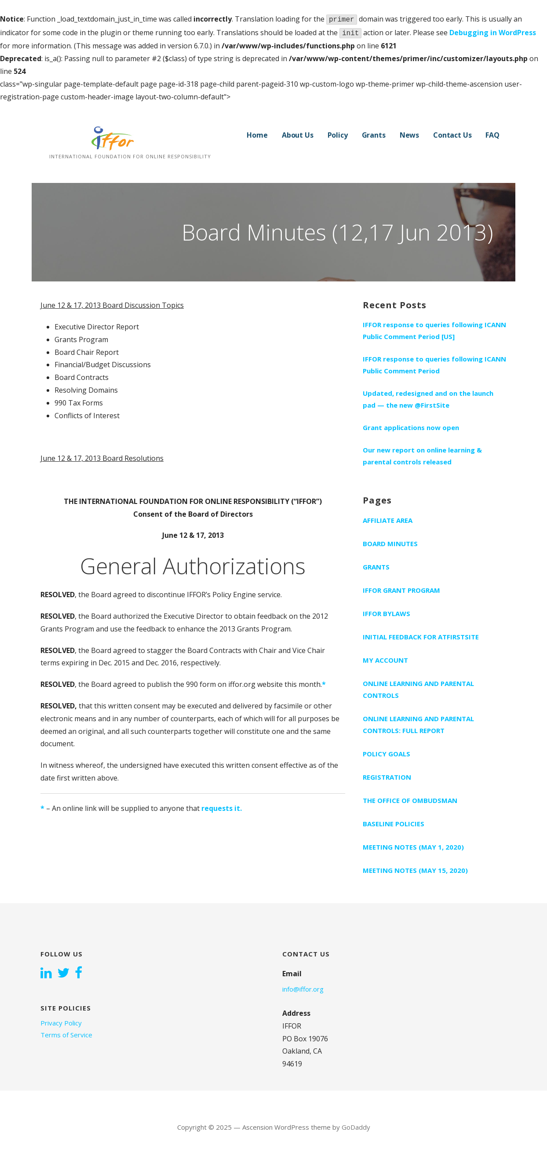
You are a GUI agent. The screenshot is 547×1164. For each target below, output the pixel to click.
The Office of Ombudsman (410, 800)
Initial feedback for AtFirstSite (421, 636)
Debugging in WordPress (492, 32)
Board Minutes (390, 543)
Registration (387, 777)
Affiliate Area (387, 520)
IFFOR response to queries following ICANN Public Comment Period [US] (434, 330)
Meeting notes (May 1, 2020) (413, 847)
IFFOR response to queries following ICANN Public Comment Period (434, 364)
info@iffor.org (303, 989)
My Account (385, 660)
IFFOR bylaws (386, 613)
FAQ (492, 135)
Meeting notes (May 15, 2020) (415, 870)
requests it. (221, 808)
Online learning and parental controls (418, 689)
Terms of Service (66, 1034)
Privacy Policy (61, 1022)
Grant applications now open (411, 427)
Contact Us (452, 135)
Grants (374, 135)
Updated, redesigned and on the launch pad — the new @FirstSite (428, 399)
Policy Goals (386, 753)
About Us (298, 135)
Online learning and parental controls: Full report (418, 724)
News (409, 135)
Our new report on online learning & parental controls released (422, 455)
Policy (338, 135)
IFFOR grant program (401, 590)
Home (257, 135)
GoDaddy (356, 1127)
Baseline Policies (393, 823)
